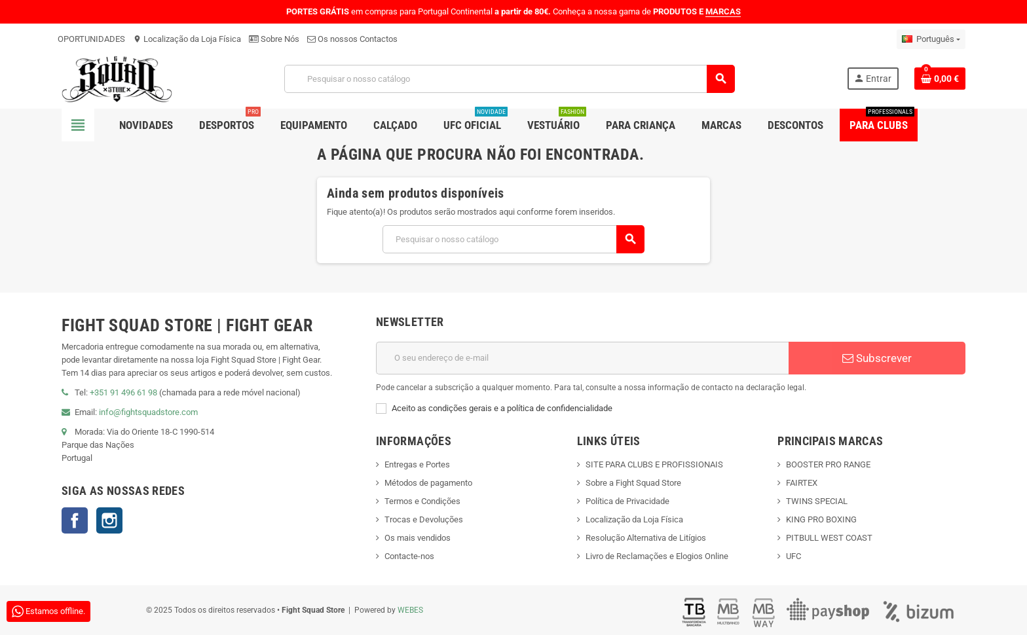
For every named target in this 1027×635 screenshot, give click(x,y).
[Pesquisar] (509, 79)
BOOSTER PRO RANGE (828, 464)
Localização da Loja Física (187, 39)
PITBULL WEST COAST (829, 538)
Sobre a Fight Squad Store (633, 483)
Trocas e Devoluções (423, 519)
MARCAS (723, 11)
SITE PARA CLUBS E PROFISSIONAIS (654, 464)
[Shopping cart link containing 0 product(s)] (939, 78)
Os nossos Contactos (352, 39)
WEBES (410, 610)
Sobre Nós (274, 39)
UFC (793, 556)
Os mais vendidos (417, 538)
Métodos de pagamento (428, 483)
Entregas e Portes (417, 464)
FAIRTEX (801, 483)
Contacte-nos (409, 556)
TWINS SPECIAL (817, 501)
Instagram (109, 520)
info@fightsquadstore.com (148, 412)
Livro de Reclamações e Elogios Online (657, 556)
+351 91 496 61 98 (123, 392)
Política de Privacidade (627, 501)
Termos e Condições (422, 501)
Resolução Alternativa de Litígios (646, 538)
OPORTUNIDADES (91, 39)
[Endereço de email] (582, 358)
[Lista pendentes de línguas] (931, 39)
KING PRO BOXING (821, 519)
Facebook (75, 520)
